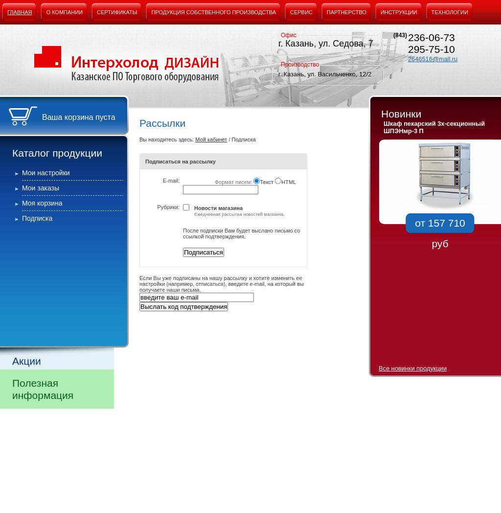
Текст (266, 182)
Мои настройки (46, 173)
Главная (19, 12)
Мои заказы (40, 188)
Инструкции (399, 12)
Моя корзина (42, 203)
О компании (64, 12)
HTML (288, 182)
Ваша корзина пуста (78, 117)
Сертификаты (117, 12)
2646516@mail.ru (432, 59)
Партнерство (346, 12)
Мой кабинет (211, 139)
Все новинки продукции (413, 368)
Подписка (37, 218)
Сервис (301, 12)
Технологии (450, 12)
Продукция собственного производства (213, 12)
